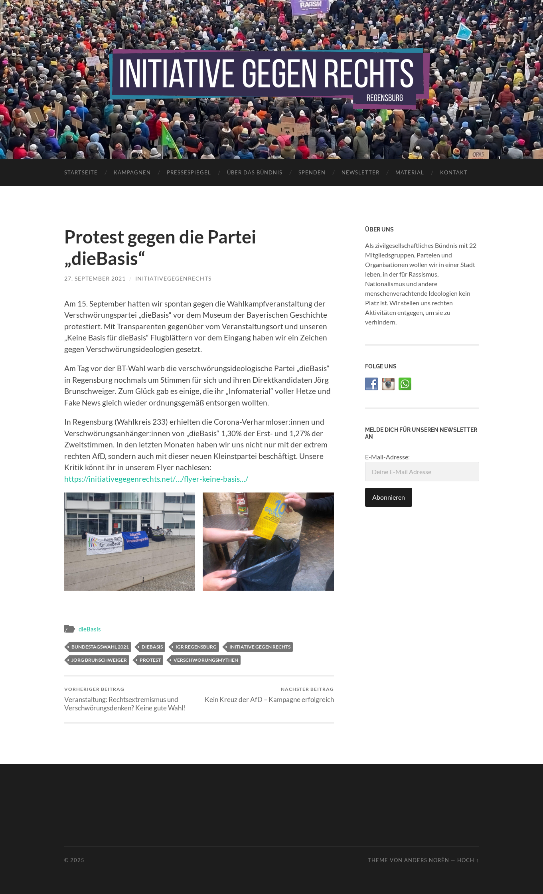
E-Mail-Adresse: (422, 467)
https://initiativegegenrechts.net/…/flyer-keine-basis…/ (156, 478)
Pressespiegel (189, 172)
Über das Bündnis (254, 172)
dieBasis (90, 629)
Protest (150, 660)
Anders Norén (426, 860)
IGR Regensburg (196, 647)
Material (409, 172)
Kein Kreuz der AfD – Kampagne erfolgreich (269, 694)
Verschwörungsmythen (206, 660)
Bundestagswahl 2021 (100, 647)
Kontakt (454, 172)
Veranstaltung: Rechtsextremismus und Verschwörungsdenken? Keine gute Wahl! (130, 699)
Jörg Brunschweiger (99, 660)
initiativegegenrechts (173, 278)
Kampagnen (132, 172)
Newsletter (360, 172)
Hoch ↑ (468, 860)
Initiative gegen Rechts (259, 647)
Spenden (312, 172)
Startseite (81, 172)
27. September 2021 (95, 278)
